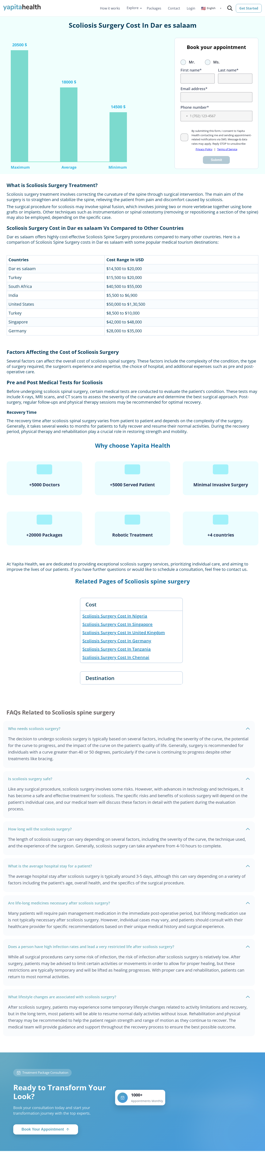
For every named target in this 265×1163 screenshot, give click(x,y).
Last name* (228, 70)
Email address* (194, 88)
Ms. (212, 62)
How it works (110, 8)
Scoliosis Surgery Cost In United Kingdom (123, 632)
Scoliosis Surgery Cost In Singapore (117, 624)
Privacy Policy (204, 149)
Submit (216, 160)
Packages (154, 8)
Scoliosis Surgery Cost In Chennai (115, 657)
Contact (174, 8)
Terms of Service (227, 149)
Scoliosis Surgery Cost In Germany (116, 641)
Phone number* (195, 107)
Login (191, 8)
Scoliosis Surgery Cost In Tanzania (116, 649)
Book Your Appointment (46, 1132)
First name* (191, 70)
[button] (211, 8)
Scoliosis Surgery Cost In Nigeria (114, 616)
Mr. (188, 62)
